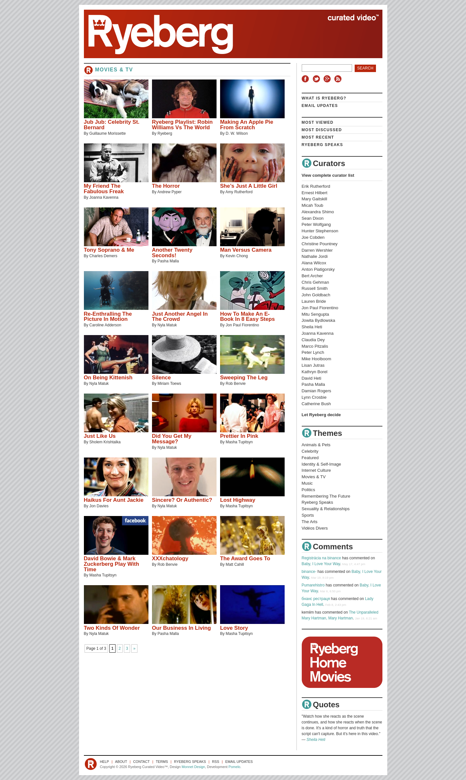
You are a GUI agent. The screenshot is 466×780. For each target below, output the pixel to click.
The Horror (166, 186)
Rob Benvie (236, 383)
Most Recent (318, 137)
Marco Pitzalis (315, 346)
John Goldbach (316, 294)
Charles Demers (103, 256)
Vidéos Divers (315, 528)
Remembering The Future (326, 496)
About (121, 762)
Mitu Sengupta (315, 314)
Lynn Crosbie (314, 397)
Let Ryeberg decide (321, 414)
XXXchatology (170, 558)
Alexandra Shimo (318, 211)
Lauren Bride (314, 301)
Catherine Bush (316, 403)
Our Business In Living (181, 628)
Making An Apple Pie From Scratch (246, 125)
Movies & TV (314, 476)
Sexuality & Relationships (326, 508)
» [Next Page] (134, 648)
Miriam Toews (169, 383)
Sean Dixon (313, 218)
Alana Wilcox (314, 262)
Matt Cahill (235, 564)
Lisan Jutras (313, 365)
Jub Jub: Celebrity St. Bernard (112, 125)
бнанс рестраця (316, 598)
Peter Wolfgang (316, 224)
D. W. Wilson (237, 133)
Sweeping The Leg (244, 377)
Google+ (328, 79)
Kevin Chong (237, 256)
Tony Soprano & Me (109, 250)
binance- (309, 571)
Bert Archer (312, 275)
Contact (141, 762)
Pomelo (234, 767)
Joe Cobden (313, 237)
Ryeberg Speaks (322, 144)
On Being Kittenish (108, 377)
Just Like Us (100, 436)
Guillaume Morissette (107, 133)
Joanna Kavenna (103, 197)
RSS (339, 79)
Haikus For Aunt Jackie (114, 500)
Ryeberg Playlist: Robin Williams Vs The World (182, 125)
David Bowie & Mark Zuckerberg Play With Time (111, 564)
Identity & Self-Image (321, 464)
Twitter (317, 79)
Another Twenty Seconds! (172, 252)
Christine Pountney (320, 243)
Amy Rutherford (239, 192)
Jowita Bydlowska (318, 320)
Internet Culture (316, 470)
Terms (162, 762)
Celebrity (310, 451)
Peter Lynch (313, 352)
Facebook (306, 79)
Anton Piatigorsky (318, 269)
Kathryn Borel (315, 371)
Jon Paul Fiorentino (242, 325)
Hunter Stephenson (320, 230)
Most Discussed (322, 130)
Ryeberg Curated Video (227, 34)
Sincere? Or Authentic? (182, 500)
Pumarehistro (313, 585)
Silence (161, 377)
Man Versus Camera (246, 250)
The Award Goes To (245, 558)
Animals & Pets (316, 444)
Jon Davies (98, 506)
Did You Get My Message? (171, 439)
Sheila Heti (312, 326)
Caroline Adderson (105, 325)
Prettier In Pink (239, 436)
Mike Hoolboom (316, 358)
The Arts (310, 521)
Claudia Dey (313, 339)
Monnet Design (193, 767)
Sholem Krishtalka (105, 442)
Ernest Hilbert (315, 192)
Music (307, 483)
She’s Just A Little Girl (248, 186)
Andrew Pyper (169, 192)
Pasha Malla (168, 261)
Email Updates (320, 105)
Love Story (234, 628)
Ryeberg (164, 133)
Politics (308, 489)
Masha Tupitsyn (239, 442)
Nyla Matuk (167, 325)
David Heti (311, 378)
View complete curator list (328, 175)
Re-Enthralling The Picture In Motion (108, 316)
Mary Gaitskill (314, 198)
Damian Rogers (316, 390)
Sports (308, 515)
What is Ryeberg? (324, 98)
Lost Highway (237, 500)
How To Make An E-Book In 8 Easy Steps (247, 316)
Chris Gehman (315, 282)
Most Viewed (318, 122)
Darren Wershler (317, 250)
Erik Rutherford (316, 186)
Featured (310, 457)
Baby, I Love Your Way (321, 564)
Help (104, 762)
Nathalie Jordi (315, 256)
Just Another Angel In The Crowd (180, 316)
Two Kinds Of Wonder (112, 628)
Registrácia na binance (321, 558)
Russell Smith (315, 288)
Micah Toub (312, 205)
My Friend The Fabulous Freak (104, 189)
